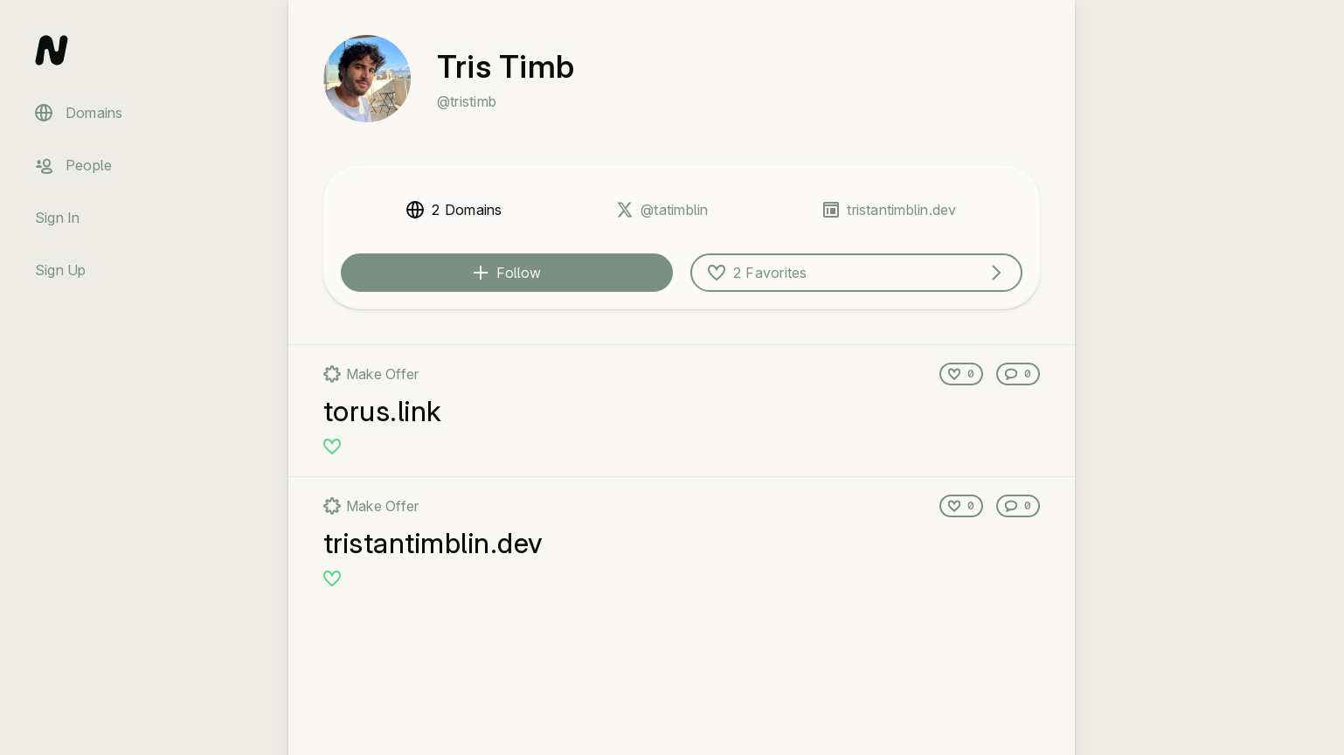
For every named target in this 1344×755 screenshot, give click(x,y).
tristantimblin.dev (901, 209)
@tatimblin (674, 209)
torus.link (382, 411)
